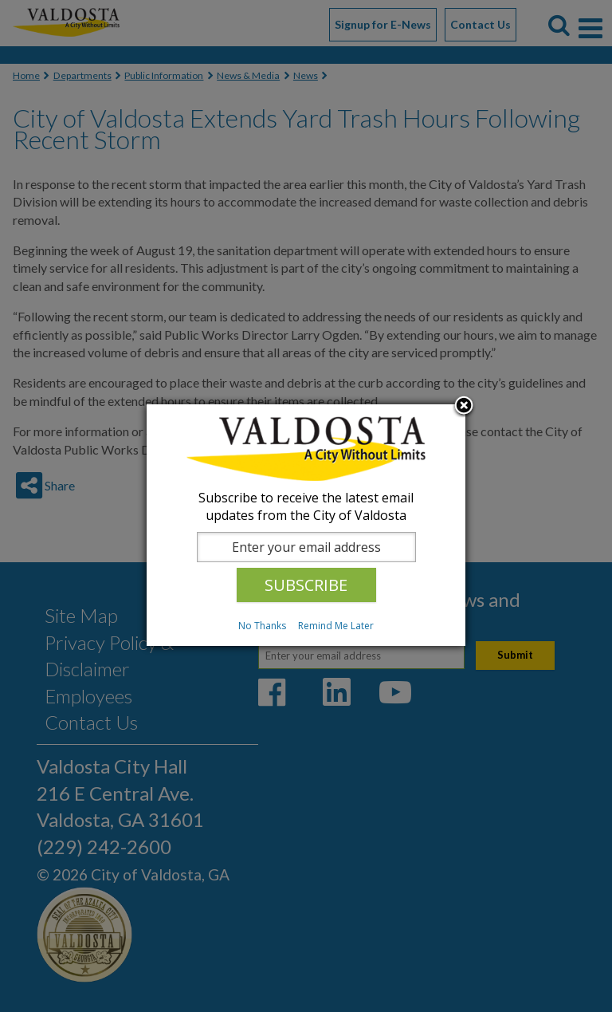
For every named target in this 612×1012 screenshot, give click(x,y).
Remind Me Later (336, 625)
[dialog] (306, 525)
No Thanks (262, 625)
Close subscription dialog (464, 407)
